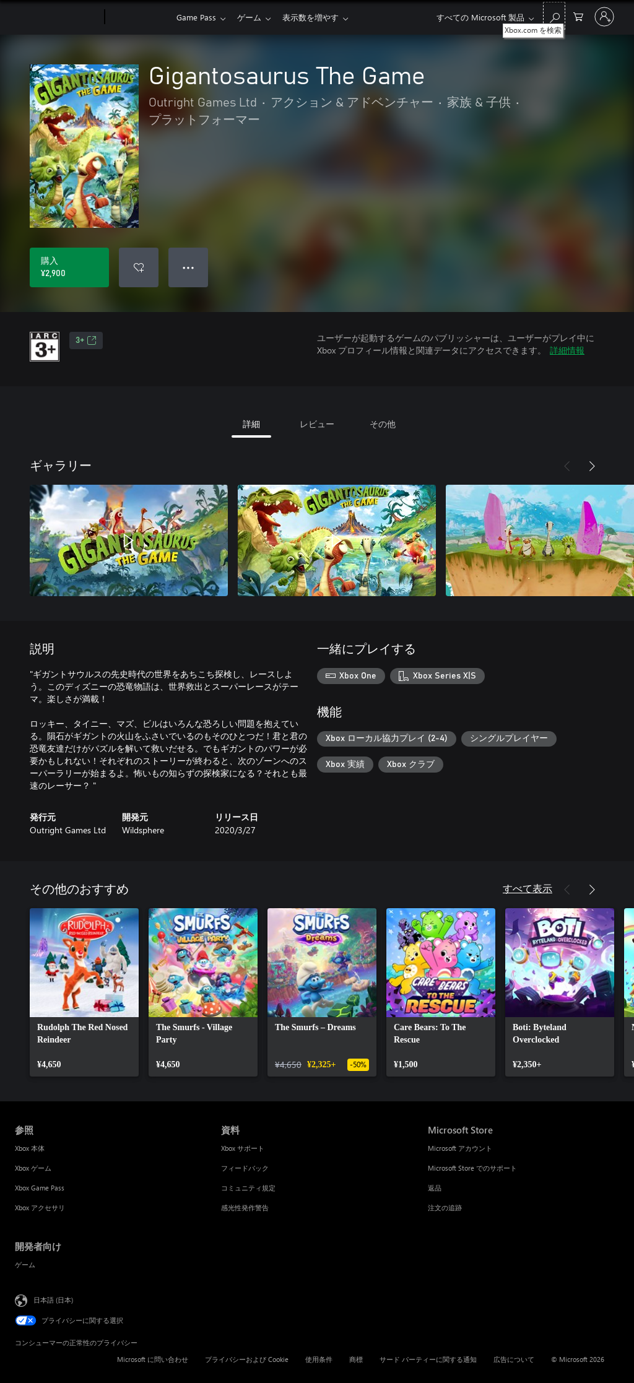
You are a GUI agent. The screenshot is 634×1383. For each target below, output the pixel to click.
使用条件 (318, 1359)
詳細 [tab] (251, 424)
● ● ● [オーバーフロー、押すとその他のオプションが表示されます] (188, 267)
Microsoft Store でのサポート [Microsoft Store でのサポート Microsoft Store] (472, 1168)
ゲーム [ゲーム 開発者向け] (25, 1264)
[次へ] (592, 466)
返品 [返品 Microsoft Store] (434, 1188)
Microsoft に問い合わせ (152, 1359)
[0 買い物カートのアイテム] (578, 15)
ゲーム (252, 17)
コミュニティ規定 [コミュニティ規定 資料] (248, 1188)
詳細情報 (567, 350)
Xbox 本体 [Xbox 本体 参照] (30, 1148)
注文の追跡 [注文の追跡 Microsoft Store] (445, 1207)
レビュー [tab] (317, 424)
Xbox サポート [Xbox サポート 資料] (242, 1148)
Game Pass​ (196, 17)
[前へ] (567, 466)
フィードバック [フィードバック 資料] (245, 1168)
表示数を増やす (315, 17)
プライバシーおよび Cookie (247, 1359)
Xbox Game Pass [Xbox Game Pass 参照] (39, 1188)
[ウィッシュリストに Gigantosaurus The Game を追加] (138, 267)
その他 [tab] (383, 424)
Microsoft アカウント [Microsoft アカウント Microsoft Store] (460, 1148)
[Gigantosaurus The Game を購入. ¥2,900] (69, 267)
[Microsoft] (57, 17)
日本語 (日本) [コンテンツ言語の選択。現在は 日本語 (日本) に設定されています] (53, 1300)
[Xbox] (139, 17)
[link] (84, 992)
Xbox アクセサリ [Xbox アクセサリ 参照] (40, 1207)
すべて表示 (527, 888)
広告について (513, 1359)
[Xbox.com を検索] (554, 16)
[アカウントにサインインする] (604, 17)
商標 (356, 1359)
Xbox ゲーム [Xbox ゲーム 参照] (33, 1168)
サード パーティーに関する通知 (428, 1359)
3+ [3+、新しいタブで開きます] (86, 340)
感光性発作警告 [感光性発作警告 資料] (245, 1207)
